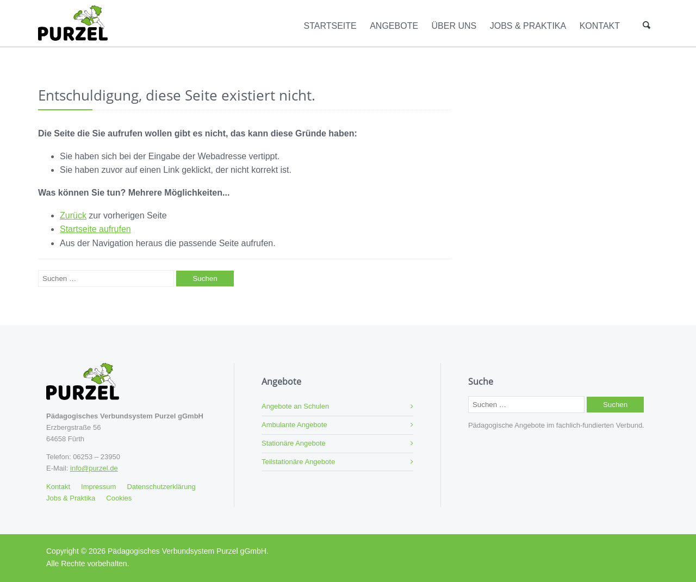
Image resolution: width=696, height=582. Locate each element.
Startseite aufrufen (95, 229)
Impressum (98, 487)
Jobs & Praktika (528, 25)
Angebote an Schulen (295, 406)
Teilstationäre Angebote (298, 462)
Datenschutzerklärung (161, 487)
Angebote (394, 25)
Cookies (119, 498)
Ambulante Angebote (294, 425)
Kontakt (600, 25)
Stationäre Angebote (294, 443)
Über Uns (454, 25)
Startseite (330, 25)
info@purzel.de (94, 468)
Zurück (73, 215)
